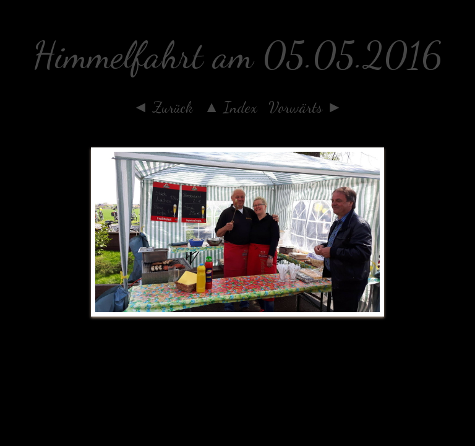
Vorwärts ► (305, 107)
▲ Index (231, 107)
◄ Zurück (163, 107)
